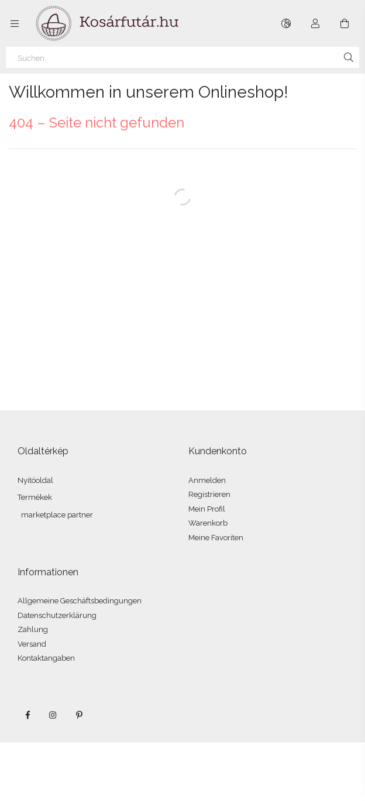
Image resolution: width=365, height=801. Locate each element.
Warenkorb (208, 523)
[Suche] (348, 57)
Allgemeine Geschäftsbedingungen (80, 600)
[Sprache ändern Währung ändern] (286, 23)
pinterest (79, 715)
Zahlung (33, 629)
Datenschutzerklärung (57, 615)
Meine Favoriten (215, 537)
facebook (27, 715)
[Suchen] (182, 57)
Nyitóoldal (35, 480)
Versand (32, 644)
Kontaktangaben (46, 658)
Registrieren (209, 494)
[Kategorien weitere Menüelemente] (14, 23)
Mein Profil (206, 509)
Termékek (35, 497)
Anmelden (207, 480)
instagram (53, 715)
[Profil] (315, 23)
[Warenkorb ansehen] (344, 23)
